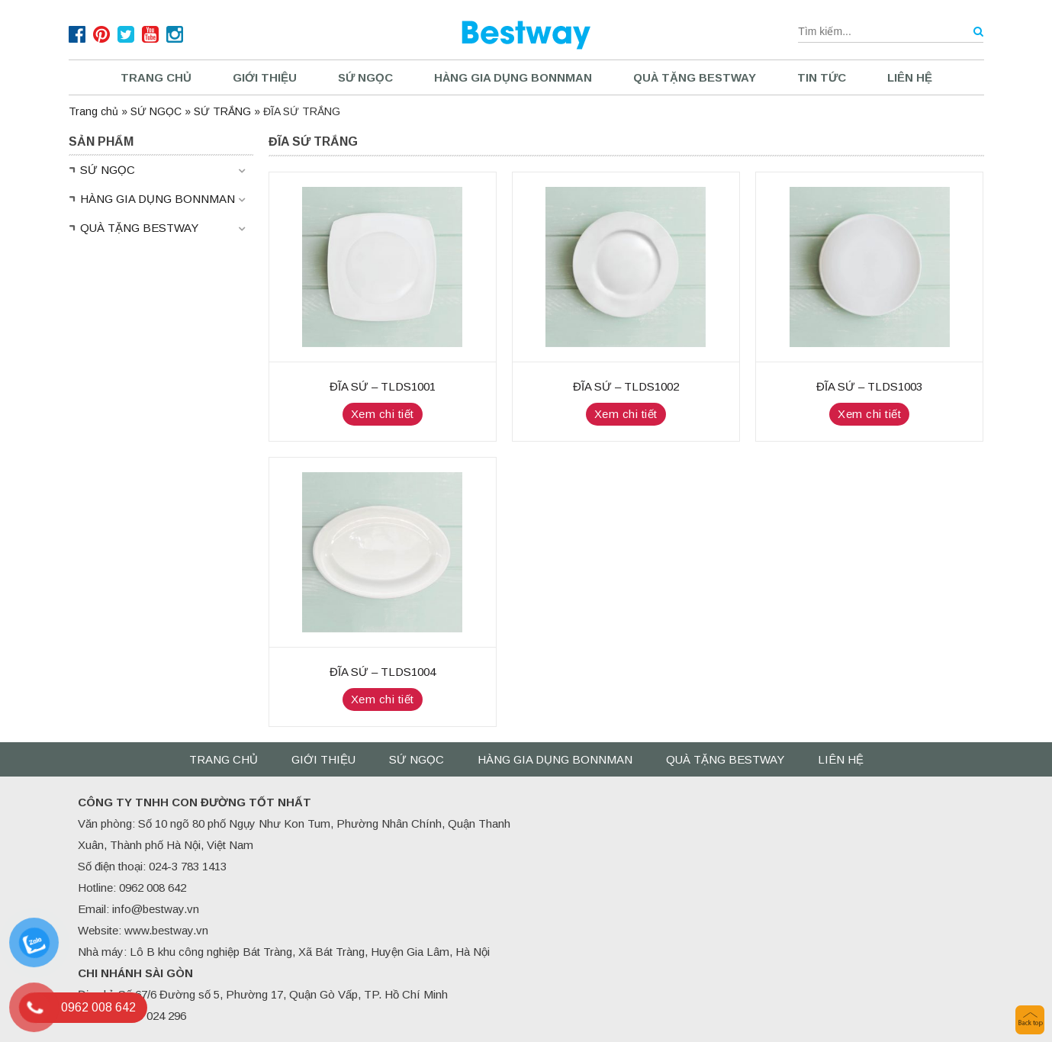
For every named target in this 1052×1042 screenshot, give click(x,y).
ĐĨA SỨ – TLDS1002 (626, 386)
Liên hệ (909, 77)
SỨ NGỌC (365, 77)
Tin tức (821, 77)
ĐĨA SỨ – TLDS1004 (383, 671)
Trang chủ (156, 77)
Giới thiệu (265, 77)
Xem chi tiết (382, 413)
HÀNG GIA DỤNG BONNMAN (513, 77)
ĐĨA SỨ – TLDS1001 (383, 386)
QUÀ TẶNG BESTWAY (694, 77)
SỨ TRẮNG (222, 111)
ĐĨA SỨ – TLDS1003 (869, 386)
